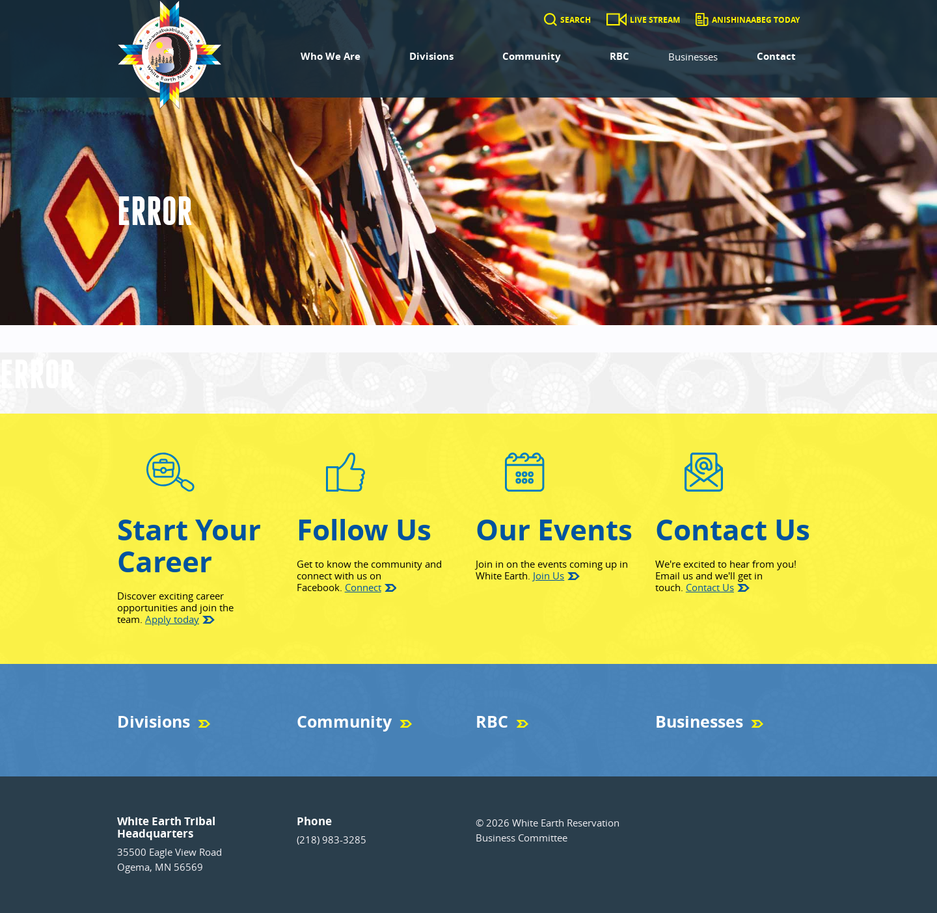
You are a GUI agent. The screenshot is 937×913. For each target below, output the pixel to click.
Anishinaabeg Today (756, 19)
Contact (776, 56)
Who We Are (330, 56)
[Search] (550, 19)
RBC (619, 56)
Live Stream (655, 19)
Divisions (431, 56)
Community (531, 56)
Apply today (172, 619)
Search (575, 19)
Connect (363, 587)
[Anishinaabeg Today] (702, 19)
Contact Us (710, 587)
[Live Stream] (616, 19)
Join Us (548, 575)
